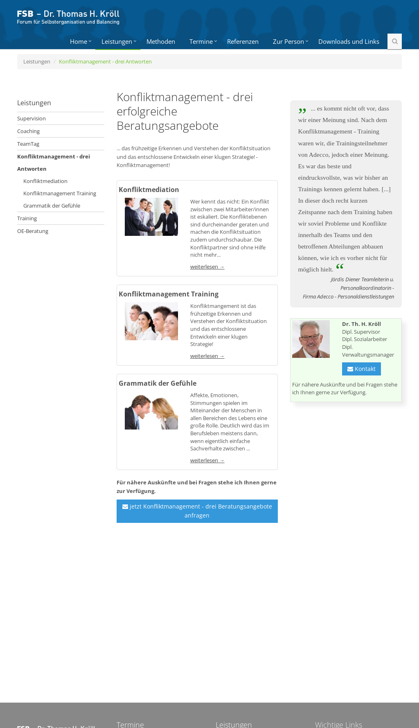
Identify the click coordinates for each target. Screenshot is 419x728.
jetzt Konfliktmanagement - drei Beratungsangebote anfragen (197, 510)
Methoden (160, 41)
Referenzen (243, 41)
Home (78, 41)
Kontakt (361, 369)
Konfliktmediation (45, 181)
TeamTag (28, 143)
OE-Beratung (32, 231)
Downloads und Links (348, 41)
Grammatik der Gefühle (51, 205)
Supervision (31, 118)
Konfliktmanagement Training (59, 193)
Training (27, 218)
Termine (201, 41)
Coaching (28, 131)
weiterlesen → (207, 266)
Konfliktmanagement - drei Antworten (53, 162)
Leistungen (116, 41)
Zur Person (288, 41)
